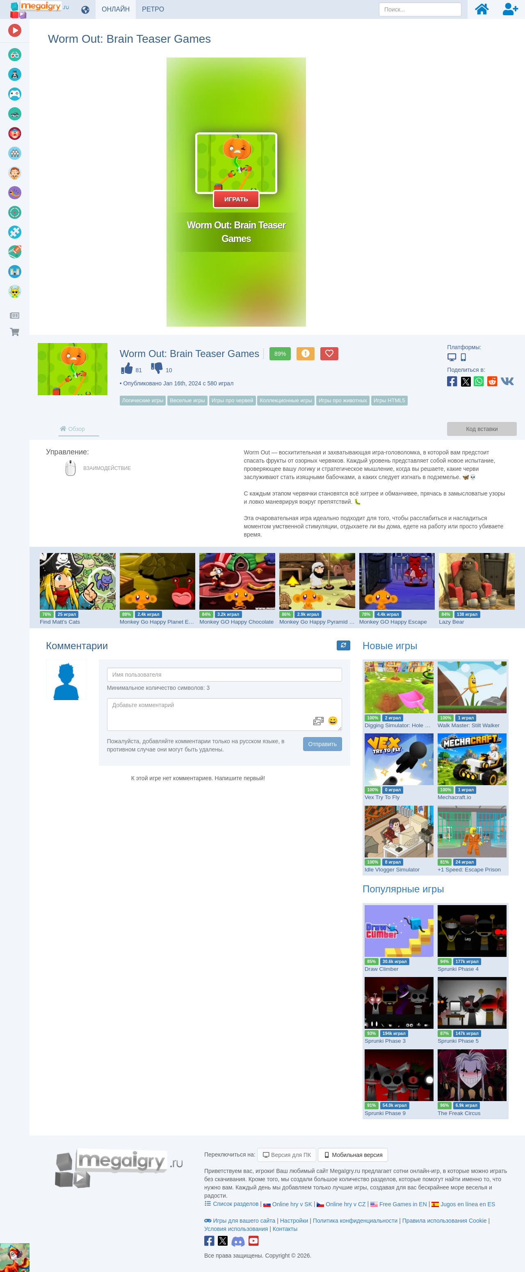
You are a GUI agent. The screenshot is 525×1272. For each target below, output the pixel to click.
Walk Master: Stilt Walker (469, 725)
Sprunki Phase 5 (458, 1041)
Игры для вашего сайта (240, 1220)
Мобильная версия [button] (353, 1155)
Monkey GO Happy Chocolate (236, 622)
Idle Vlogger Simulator (392, 869)
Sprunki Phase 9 (385, 1113)
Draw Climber (382, 969)
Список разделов (232, 1204)
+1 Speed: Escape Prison (469, 869)
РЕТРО (156, 9)
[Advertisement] (447, 181)
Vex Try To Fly (382, 797)
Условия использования (236, 1229)
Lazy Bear (451, 622)
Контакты (285, 1229)
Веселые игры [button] (187, 400)
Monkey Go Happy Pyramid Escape (323, 622)
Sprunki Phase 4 (458, 969)
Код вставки (482, 429)
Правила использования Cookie (444, 1220)
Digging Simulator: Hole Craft (401, 725)
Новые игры (390, 645)
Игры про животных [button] (343, 400)
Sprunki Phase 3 (385, 1041)
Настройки (295, 1220)
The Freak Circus (459, 1113)
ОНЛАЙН (119, 9)
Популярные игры (403, 888)
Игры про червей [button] (232, 400)
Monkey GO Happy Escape (393, 622)
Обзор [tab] (72, 429)
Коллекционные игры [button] (286, 400)
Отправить (322, 744)
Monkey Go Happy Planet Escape (162, 622)
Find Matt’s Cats (60, 622)
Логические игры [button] (143, 400)
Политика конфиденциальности (355, 1220)
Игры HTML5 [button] (389, 400)
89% (280, 353)
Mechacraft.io (454, 797)
